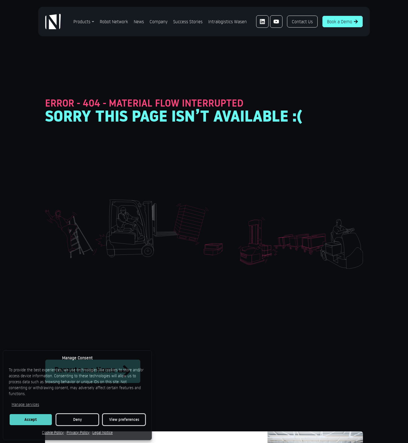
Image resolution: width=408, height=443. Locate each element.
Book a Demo (342, 21)
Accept (30, 420)
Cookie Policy (53, 432)
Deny (77, 420)
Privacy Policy (78, 432)
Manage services (25, 404)
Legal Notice (102, 432)
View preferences (124, 420)
